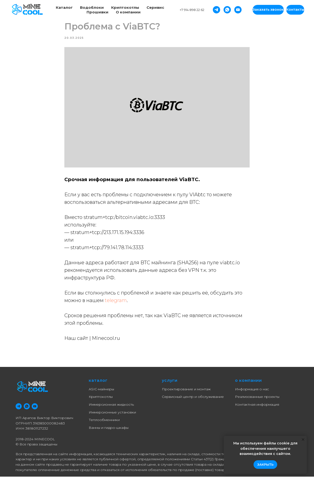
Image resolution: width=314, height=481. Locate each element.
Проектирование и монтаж (186, 393)
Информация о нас (252, 393)
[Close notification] (303, 439)
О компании (128, 12)
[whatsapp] (27, 411)
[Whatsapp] (227, 9)
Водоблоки (92, 7)
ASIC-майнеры (101, 393)
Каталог (64, 7)
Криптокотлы (125, 7)
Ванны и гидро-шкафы (108, 432)
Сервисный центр (178, 401)
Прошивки (97, 12)
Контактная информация (257, 409)
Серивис (155, 7)
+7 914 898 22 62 (192, 10)
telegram (116, 302)
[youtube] (35, 411)
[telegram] (19, 411)
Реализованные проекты (257, 401)
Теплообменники (104, 424)
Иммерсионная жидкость (111, 409)
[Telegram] (216, 9)
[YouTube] (238, 9)
